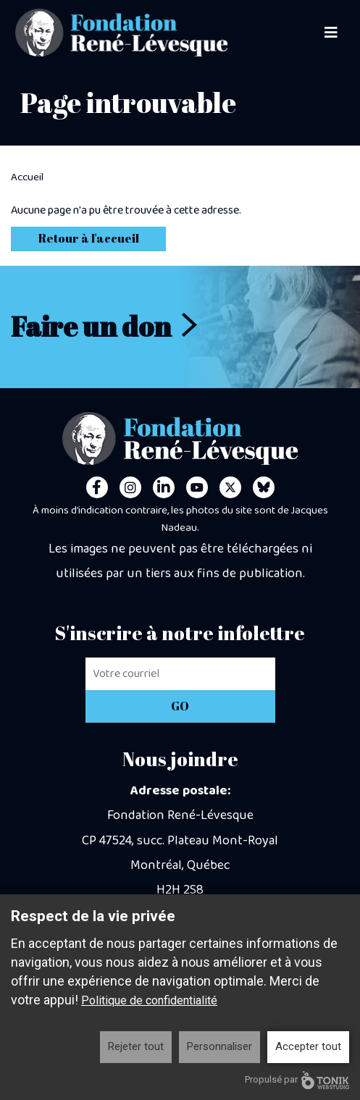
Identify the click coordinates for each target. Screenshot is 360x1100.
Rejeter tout (136, 1046)
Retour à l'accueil (88, 238)
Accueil (27, 177)
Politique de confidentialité (149, 1000)
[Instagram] (130, 487)
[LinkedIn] (164, 487)
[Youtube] (197, 487)
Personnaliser (219, 1046)
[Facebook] (97, 487)
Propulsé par (297, 1080)
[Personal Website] (264, 487)
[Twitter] (230, 487)
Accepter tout (308, 1046)
